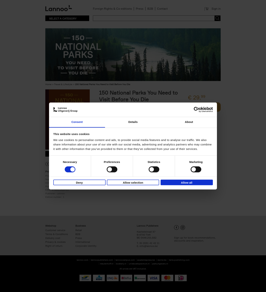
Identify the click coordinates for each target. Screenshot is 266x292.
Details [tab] (133, 121)
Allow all (186, 182)
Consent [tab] (77, 121)
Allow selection (133, 182)
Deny (79, 182)
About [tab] (189, 121)
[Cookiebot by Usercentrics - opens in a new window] (196, 109)
